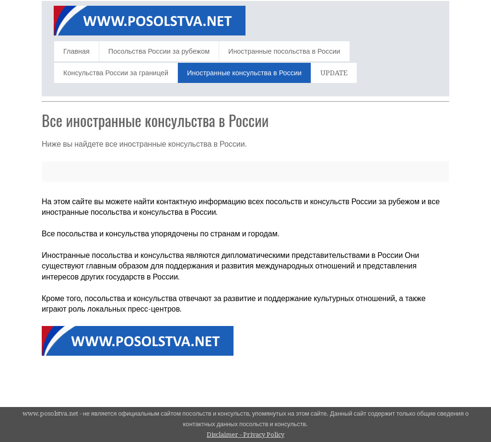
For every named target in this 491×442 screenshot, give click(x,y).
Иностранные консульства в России (244, 73)
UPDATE (334, 73)
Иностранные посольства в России (284, 51)
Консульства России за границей (115, 73)
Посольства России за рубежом (159, 51)
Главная (76, 51)
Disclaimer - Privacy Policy (245, 434)
